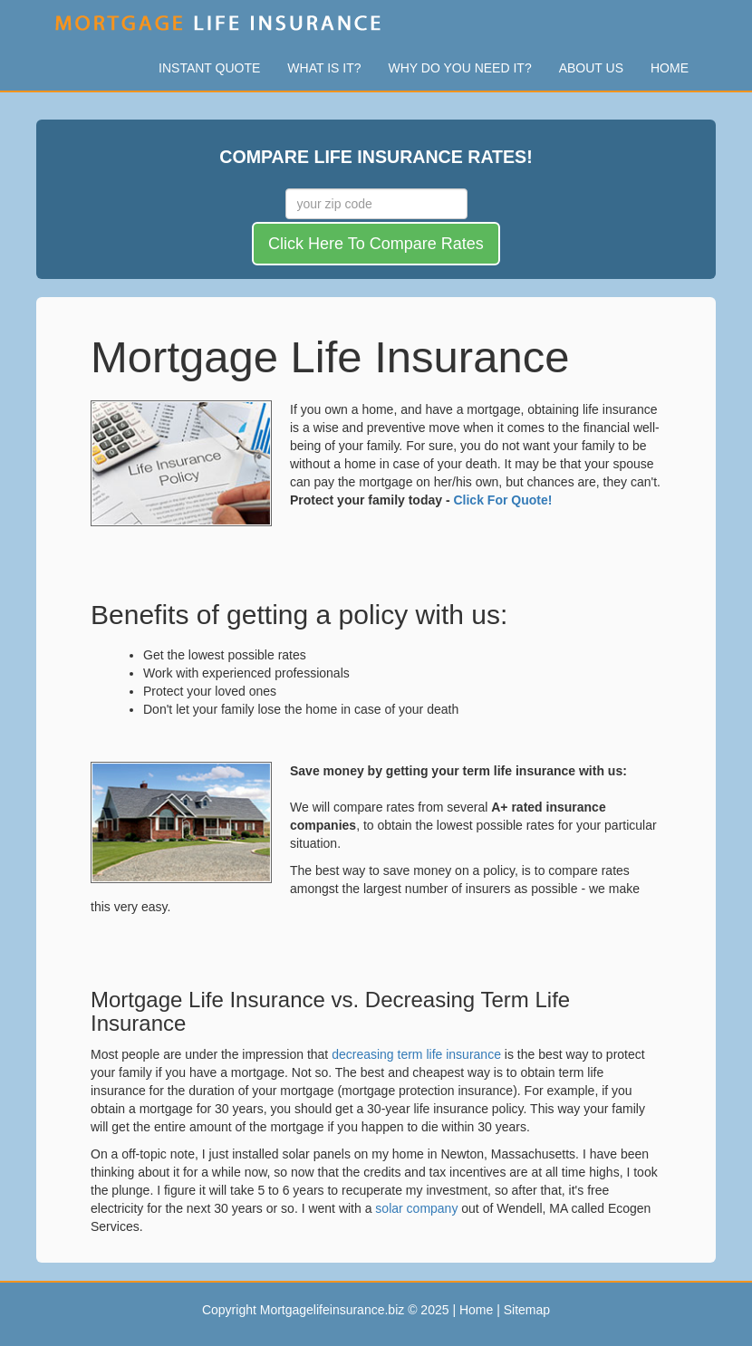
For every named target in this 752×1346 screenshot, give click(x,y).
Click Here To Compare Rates (376, 244)
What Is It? (324, 68)
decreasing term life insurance (416, 1054)
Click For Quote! (502, 500)
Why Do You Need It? (460, 68)
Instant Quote (209, 68)
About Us (591, 68)
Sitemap (527, 1310)
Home (670, 68)
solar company (416, 1208)
